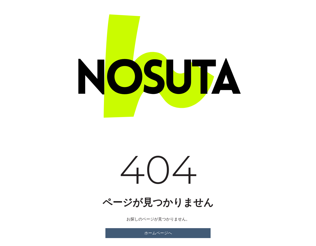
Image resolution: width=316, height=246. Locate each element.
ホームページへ (158, 233)
